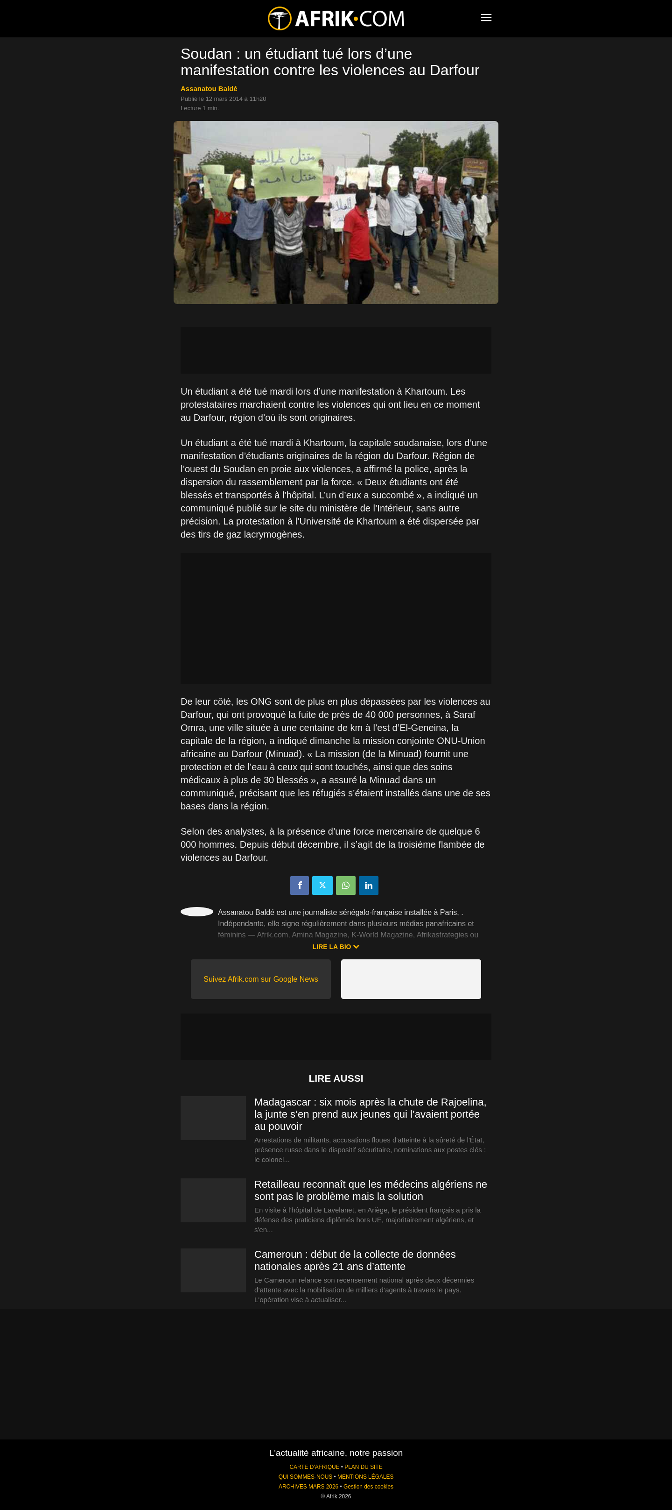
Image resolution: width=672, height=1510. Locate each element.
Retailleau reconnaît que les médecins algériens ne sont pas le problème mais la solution (370, 1190)
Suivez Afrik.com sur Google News (260, 979)
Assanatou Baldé (209, 88)
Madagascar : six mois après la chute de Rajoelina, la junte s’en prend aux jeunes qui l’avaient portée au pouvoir (370, 1114)
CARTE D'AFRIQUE (314, 1467)
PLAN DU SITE (363, 1467)
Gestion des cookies (368, 1486)
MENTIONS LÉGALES (365, 1477)
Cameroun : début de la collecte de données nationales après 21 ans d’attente (355, 1260)
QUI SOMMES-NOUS (306, 1477)
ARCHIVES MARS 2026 (308, 1486)
